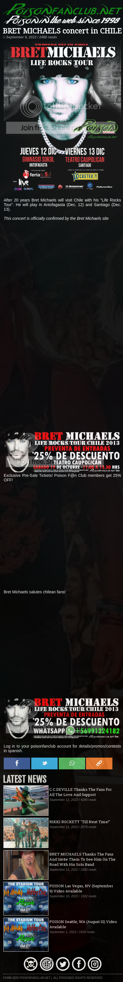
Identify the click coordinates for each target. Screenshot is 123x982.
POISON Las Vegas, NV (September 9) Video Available (81, 888)
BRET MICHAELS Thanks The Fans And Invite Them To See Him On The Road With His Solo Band (82, 859)
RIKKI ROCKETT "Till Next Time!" (79, 821)
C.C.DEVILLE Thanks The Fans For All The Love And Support (80, 792)
